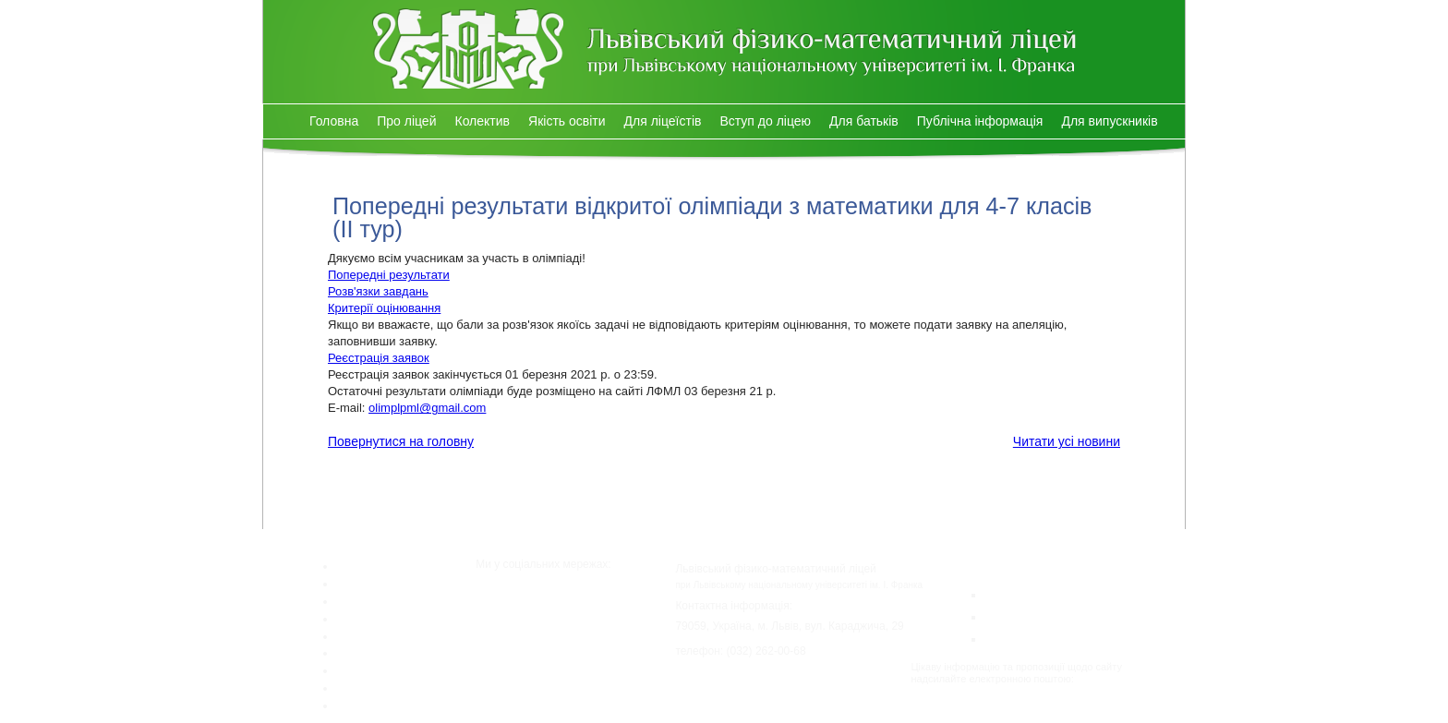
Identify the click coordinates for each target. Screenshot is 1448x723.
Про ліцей (406, 121)
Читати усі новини (1066, 441)
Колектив (482, 121)
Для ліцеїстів (663, 121)
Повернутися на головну (401, 441)
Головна (333, 121)
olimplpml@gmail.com (427, 408)
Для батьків (864, 121)
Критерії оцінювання (384, 308)
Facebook (544, 601)
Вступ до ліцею (765, 121)
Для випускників (1109, 121)
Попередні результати (389, 275)
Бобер (1008, 637)
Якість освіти (567, 121)
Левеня (1012, 615)
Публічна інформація (980, 121)
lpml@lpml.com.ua (953, 690)
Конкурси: (972, 564)
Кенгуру (1013, 593)
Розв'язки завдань (378, 291)
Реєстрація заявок (378, 358)
